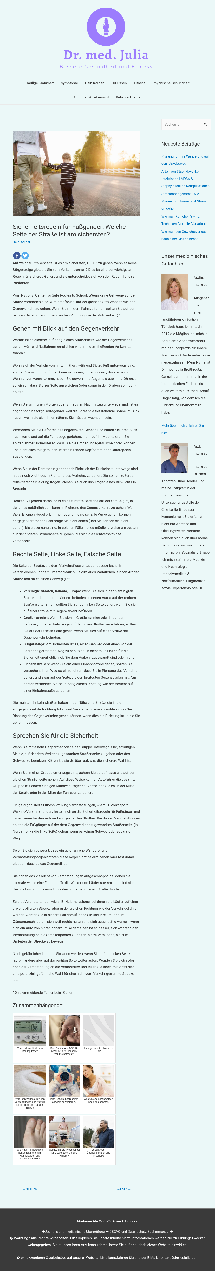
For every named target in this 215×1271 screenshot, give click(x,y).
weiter (123, 1189)
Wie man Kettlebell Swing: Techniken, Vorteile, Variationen (181, 230)
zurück (30, 1189)
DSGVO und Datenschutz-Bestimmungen (141, 1232)
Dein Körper (22, 242)
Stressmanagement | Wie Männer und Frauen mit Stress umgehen (185, 208)
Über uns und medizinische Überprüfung (73, 1232)
